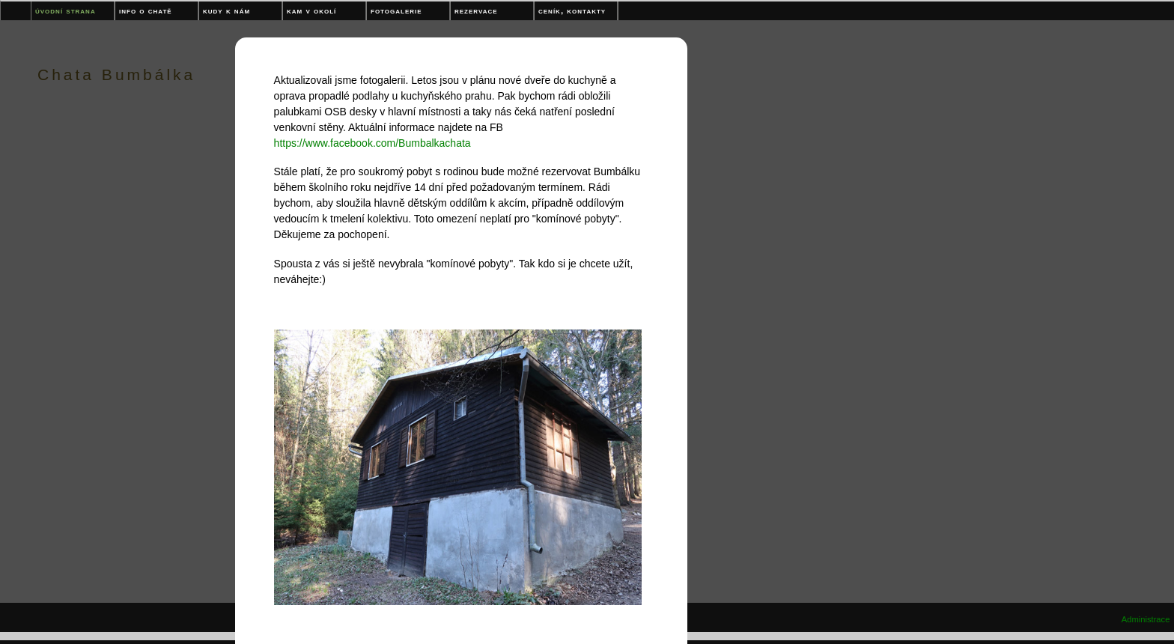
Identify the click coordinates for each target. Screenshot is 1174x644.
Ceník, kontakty (572, 10)
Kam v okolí (311, 10)
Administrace (1146, 619)
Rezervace (476, 10)
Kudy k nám (226, 10)
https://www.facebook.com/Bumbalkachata (372, 143)
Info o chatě (145, 10)
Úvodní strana (65, 10)
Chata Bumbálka (116, 75)
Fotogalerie (396, 10)
